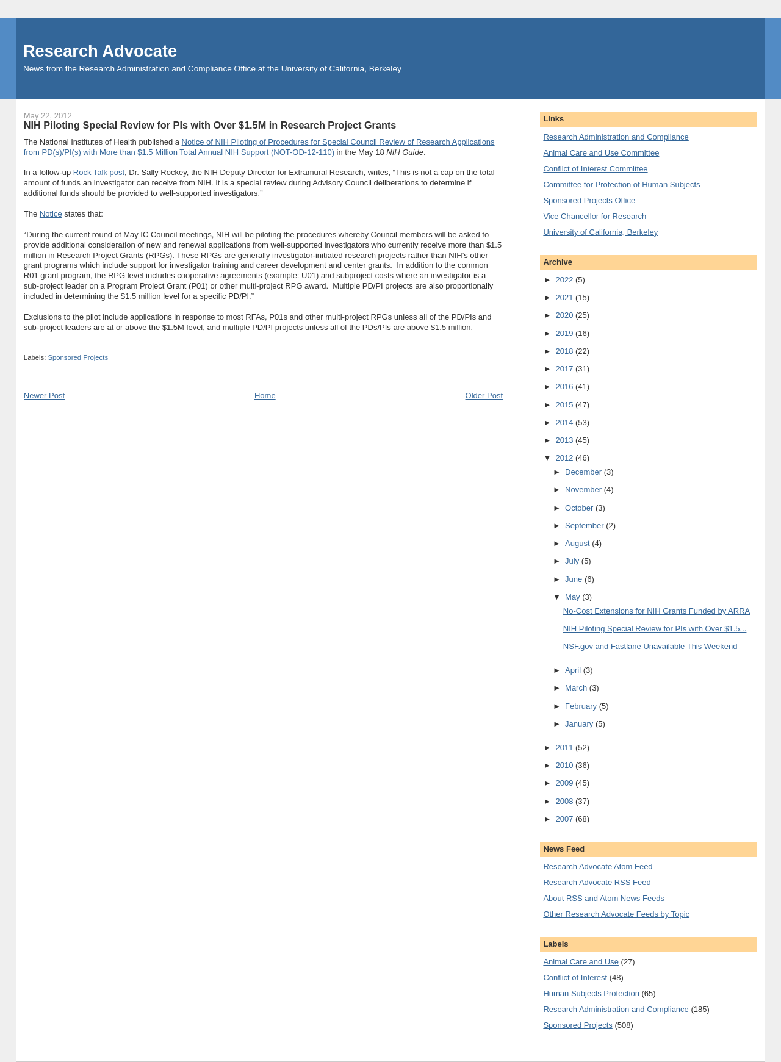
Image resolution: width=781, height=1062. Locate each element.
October (580, 507)
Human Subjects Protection (591, 993)
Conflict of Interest (575, 977)
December (584, 471)
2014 (565, 422)
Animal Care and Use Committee (601, 152)
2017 (565, 368)
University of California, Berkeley (600, 232)
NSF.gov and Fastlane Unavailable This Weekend (650, 646)
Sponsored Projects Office (589, 200)
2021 (565, 297)
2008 (565, 801)
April (574, 670)
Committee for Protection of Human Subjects (621, 184)
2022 (565, 279)
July (573, 560)
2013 (565, 440)
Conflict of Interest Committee (595, 168)
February (582, 706)
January (580, 723)
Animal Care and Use (581, 961)
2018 (565, 351)
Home (265, 395)
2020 (565, 315)
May (573, 596)
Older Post (484, 395)
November (584, 489)
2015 (565, 404)
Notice (51, 213)
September (585, 525)
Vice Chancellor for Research (594, 216)
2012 (565, 457)
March (577, 687)
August (578, 543)
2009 (565, 783)
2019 (565, 333)
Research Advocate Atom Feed (597, 866)
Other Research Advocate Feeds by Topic (616, 914)
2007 (565, 818)
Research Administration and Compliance (615, 137)
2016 (565, 386)
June (575, 579)
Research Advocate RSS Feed (596, 882)
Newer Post (44, 395)
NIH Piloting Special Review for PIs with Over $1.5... (655, 628)
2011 (565, 747)
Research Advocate (100, 50)
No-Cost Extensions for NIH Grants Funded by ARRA (656, 610)
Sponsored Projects (78, 357)
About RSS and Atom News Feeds (603, 898)
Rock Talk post (98, 172)
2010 (565, 765)
